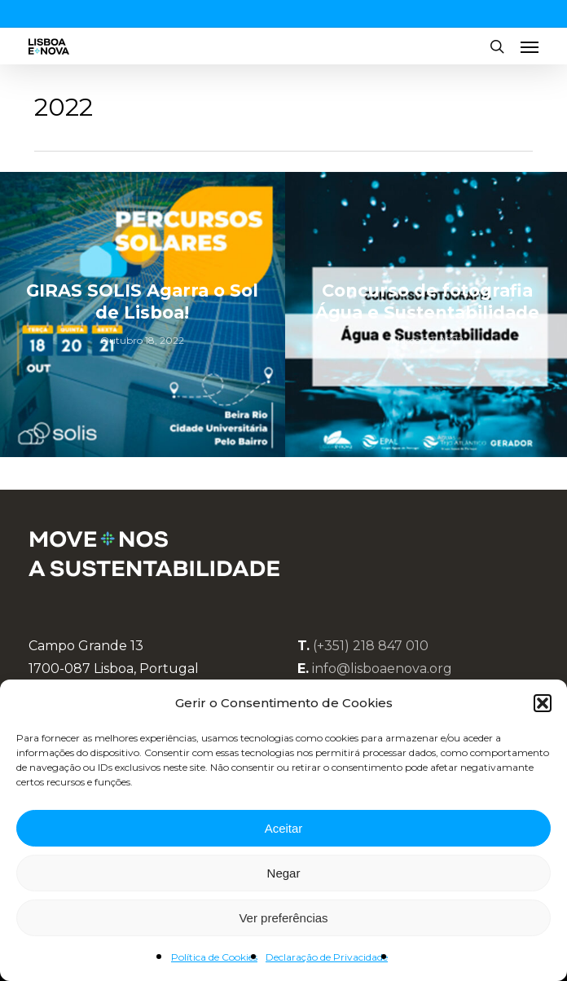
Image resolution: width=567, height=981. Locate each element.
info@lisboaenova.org (382, 668)
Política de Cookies (214, 957)
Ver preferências (283, 918)
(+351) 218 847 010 (371, 645)
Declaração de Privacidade (327, 957)
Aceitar (284, 828)
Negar (284, 873)
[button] (542, 703)
